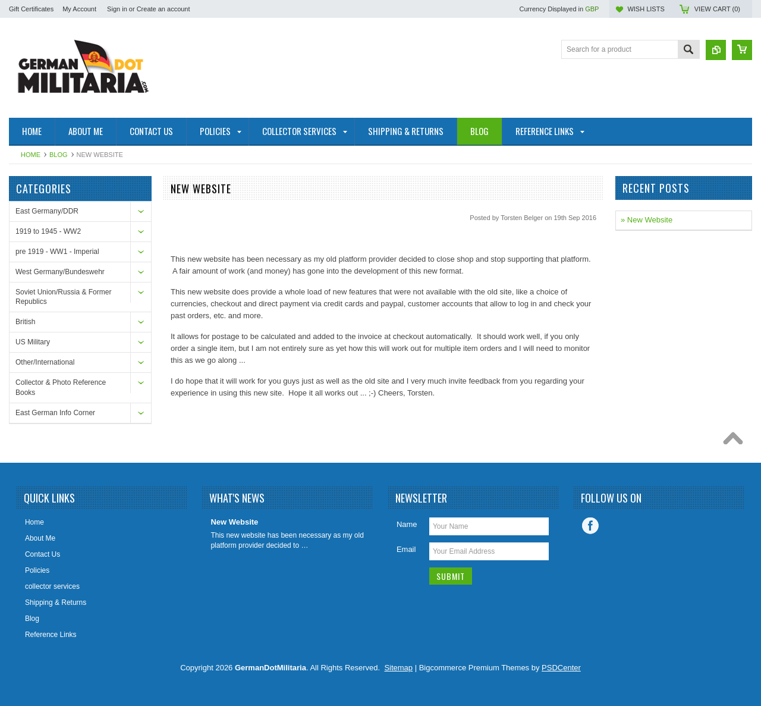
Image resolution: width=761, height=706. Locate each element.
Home (30, 154)
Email (406, 549)
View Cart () (717, 8)
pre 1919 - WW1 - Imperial (57, 251)
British (25, 322)
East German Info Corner (55, 413)
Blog (58, 154)
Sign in (117, 8)
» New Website (646, 219)
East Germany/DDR (46, 211)
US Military (32, 342)
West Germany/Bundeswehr (60, 272)
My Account (79, 8)
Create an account (163, 8)
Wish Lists (645, 8)
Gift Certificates (31, 8)
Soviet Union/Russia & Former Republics (63, 297)
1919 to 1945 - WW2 (48, 231)
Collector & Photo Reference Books (60, 387)
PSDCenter (561, 667)
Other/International (44, 362)
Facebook (590, 525)
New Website (234, 521)
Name (407, 524)
